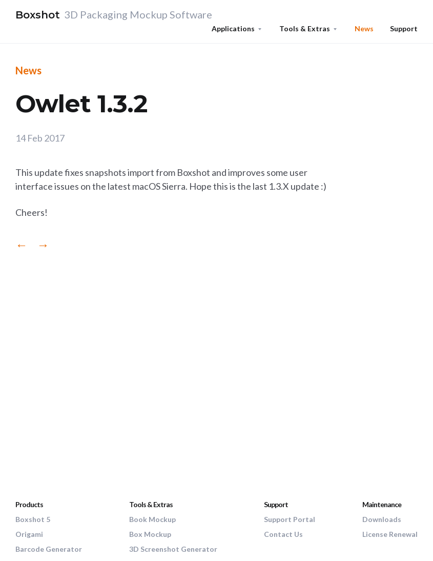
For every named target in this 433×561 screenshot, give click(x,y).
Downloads (381, 519)
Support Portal (289, 519)
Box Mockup (150, 534)
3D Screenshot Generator (173, 549)
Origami (29, 534)
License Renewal (390, 534)
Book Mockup (152, 519)
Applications (233, 28)
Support (404, 28)
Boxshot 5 (32, 519)
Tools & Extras (304, 28)
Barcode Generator (48, 549)
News (364, 28)
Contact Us (283, 534)
